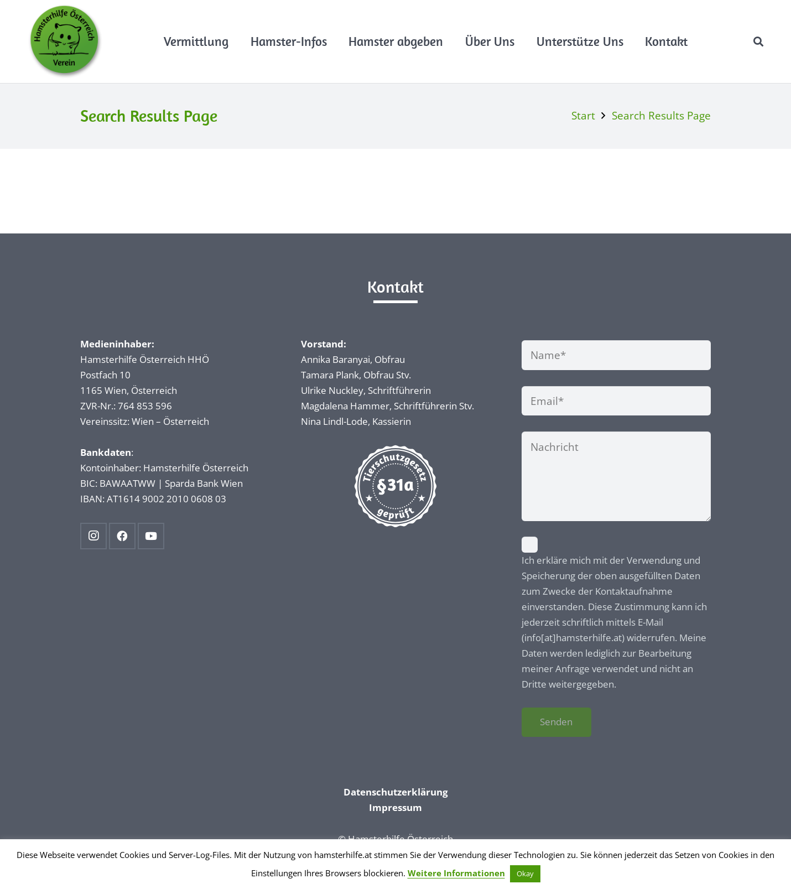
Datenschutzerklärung (396, 792)
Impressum (395, 807)
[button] (758, 41)
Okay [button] (525, 873)
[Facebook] (122, 536)
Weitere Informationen (456, 872)
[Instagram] (93, 536)
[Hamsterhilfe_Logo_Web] (65, 41)
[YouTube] (151, 536)
